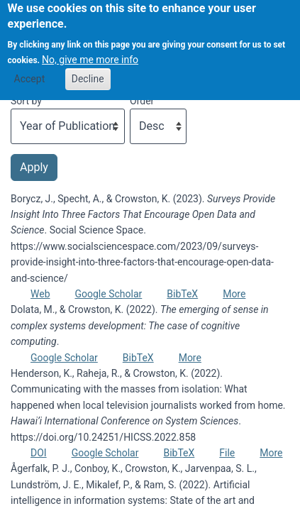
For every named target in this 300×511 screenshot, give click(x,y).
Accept (29, 71)
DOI (38, 452)
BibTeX (182, 294)
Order (142, 100)
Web (40, 294)
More (234, 294)
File (227, 452)
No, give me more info (90, 51)
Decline (88, 71)
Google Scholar (109, 294)
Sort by (26, 100)
